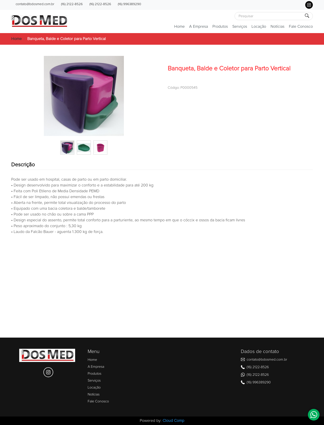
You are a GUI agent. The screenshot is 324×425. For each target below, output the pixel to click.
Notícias (277, 27)
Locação (259, 27)
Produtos (220, 27)
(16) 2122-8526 (72, 4)
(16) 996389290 (129, 4)
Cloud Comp (173, 421)
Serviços (239, 27)
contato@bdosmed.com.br (35, 4)
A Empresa (198, 27)
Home (179, 27)
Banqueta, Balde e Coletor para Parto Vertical (66, 39)
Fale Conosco (301, 27)
